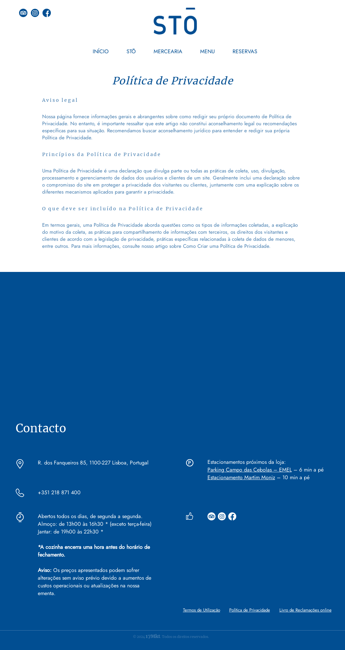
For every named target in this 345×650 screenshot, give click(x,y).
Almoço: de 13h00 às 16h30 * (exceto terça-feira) (95, 524)
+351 (44, 492)
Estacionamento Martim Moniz (241, 477)
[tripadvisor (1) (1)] (23, 13)
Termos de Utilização (201, 610)
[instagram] (35, 13)
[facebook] (46, 13)
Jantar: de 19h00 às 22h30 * (70, 531)
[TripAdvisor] (211, 516)
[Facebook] (232, 516)
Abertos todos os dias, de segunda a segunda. (90, 516)
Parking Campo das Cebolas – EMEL (249, 470)
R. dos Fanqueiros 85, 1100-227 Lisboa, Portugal (93, 462)
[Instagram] (222, 516)
